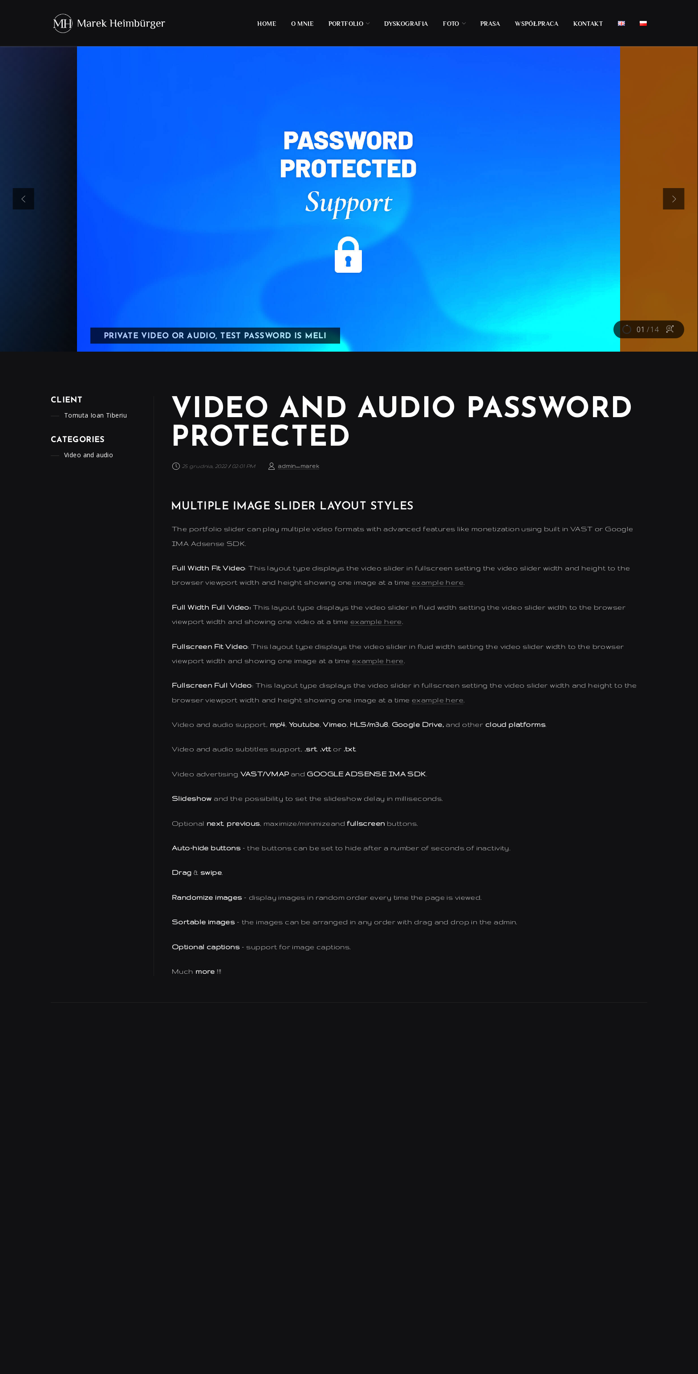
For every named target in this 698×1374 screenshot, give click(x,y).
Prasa (490, 23)
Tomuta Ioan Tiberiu (95, 415)
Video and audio (88, 455)
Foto (451, 23)
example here (437, 582)
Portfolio (346, 23)
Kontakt (588, 23)
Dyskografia (406, 23)
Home (266, 23)
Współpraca (537, 23)
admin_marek (298, 466)
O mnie (302, 23)
